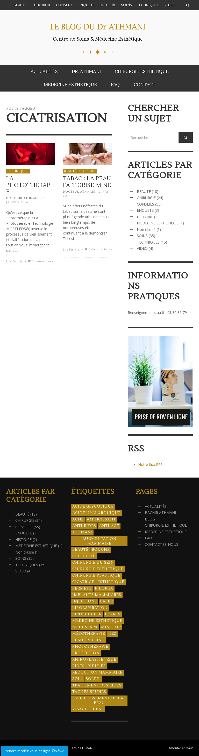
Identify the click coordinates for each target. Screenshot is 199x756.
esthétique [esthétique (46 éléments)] (110, 582)
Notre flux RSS (150, 464)
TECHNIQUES (18, 171)
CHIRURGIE (146, 197)
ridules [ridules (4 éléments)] (97, 666)
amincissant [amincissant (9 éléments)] (101, 519)
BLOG (150, 519)
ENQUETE (145, 210)
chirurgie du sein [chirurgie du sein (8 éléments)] (93, 562)
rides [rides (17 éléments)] (78, 666)
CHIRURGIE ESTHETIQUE (166, 525)
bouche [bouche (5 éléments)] (101, 549)
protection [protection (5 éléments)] (86, 653)
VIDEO (142, 248)
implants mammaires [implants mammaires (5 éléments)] (96, 595)
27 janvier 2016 (25, 200)
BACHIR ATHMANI (160, 512)
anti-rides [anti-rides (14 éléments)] (84, 526)
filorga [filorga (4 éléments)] (104, 588)
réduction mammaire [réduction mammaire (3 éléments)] (97, 672)
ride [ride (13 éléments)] (111, 659)
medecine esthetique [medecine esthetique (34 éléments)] (97, 620)
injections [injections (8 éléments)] (84, 601)
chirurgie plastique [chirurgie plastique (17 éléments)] (96, 575)
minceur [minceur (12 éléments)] (111, 627)
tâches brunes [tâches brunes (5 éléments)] (89, 692)
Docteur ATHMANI (22, 198)
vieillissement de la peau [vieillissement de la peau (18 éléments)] (99, 700)
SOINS (142, 235)
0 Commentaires (41, 261)
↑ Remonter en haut (178, 748)
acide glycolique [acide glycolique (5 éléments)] (93, 506)
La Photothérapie (29, 185)
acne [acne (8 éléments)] (78, 519)
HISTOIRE (145, 216)
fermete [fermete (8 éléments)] (82, 588)
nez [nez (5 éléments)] (112, 633)
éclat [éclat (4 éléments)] (97, 709)
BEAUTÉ (70, 172)
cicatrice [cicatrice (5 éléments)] (83, 582)
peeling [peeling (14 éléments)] (95, 640)
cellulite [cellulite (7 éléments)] (83, 556)
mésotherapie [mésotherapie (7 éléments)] (88, 633)
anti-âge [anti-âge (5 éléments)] (109, 526)
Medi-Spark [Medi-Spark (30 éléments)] (85, 627)
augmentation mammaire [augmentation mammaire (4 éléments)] (99, 541)
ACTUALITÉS (155, 506)
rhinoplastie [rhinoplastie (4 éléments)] (87, 659)
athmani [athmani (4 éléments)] (82, 532)
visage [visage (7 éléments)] (79, 709)
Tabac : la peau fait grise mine (87, 183)
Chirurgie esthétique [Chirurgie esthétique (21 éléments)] (98, 569)
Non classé (146, 229)
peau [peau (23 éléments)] (77, 640)
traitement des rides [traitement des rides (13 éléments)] (97, 685)
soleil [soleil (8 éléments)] (93, 679)
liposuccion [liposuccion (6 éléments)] (87, 614)
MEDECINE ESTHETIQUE (158, 223)
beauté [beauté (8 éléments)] (80, 549)
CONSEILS (87, 172)
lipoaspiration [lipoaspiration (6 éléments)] (90, 608)
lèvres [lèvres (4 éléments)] (112, 614)
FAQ (148, 537)
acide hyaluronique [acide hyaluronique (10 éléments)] (96, 513)
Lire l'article (16, 261)
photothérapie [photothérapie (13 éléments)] (90, 646)
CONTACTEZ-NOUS (161, 544)
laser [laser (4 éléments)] (106, 601)
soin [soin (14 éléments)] (77, 679)
